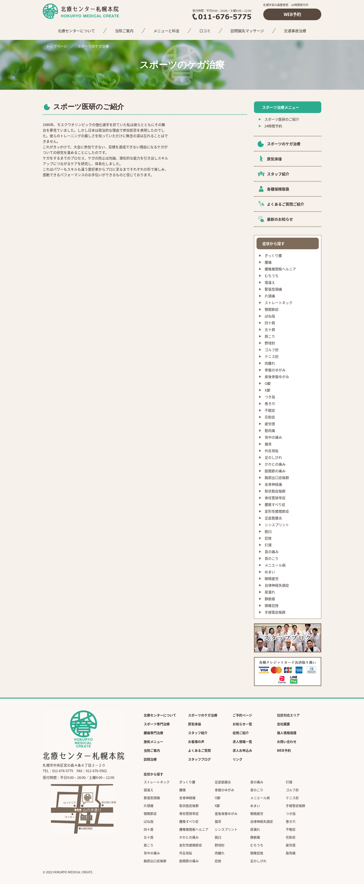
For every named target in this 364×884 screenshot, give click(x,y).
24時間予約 (273, 126)
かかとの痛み (275, 464)
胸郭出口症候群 (277, 477)
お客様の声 (196, 741)
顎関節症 (272, 309)
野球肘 (270, 343)
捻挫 (268, 538)
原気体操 (274, 159)
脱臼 (268, 531)
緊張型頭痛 (273, 289)
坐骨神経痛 (273, 484)
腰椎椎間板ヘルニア (280, 269)
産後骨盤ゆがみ (277, 376)
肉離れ (270, 363)
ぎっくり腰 (273, 255)
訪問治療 (150, 759)
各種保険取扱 (278, 189)
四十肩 (270, 322)
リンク (237, 759)
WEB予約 (292, 14)
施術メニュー (153, 741)
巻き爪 (270, 403)
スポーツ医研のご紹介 (281, 119)
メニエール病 (275, 565)
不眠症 (270, 410)
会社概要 (283, 724)
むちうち (272, 275)
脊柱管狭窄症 (275, 497)
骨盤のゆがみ (275, 369)
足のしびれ (273, 457)
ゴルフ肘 (272, 349)
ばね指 (270, 316)
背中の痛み (273, 437)
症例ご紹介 (241, 732)
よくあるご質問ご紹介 (285, 204)
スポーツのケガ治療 (93, 46)
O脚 (268, 383)
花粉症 (270, 417)
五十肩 (270, 329)
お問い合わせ (286, 741)
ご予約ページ (242, 715)
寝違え (270, 282)
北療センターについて (76, 30)
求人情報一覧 (242, 741)
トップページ (56, 46)
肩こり (270, 336)
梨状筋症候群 (275, 491)
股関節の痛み (275, 470)
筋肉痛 (270, 430)
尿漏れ (270, 592)
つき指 (270, 396)
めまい (270, 571)
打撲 (268, 544)
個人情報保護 (286, 732)
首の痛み (272, 551)
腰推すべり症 (275, 504)
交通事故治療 (295, 30)
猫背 (268, 444)
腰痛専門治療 (153, 732)
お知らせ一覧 (242, 724)
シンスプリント (277, 524)
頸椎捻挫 (272, 605)
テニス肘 (272, 356)
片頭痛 (270, 295)
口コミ (205, 30)
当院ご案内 (124, 30)
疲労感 (270, 423)
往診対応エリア (288, 715)
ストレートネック (278, 302)
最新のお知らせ (280, 219)
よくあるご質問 (199, 750)
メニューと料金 (166, 30)
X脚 (267, 390)
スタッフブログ (199, 759)
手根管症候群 (275, 612)
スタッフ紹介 (278, 174)
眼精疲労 (272, 578)
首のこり (272, 558)
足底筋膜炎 (273, 518)
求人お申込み (242, 750)
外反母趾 (272, 450)
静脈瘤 (270, 598)
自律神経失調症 (277, 585)
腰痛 (268, 262)
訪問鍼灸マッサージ (247, 30)
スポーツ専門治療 (157, 724)
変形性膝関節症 (277, 511)
